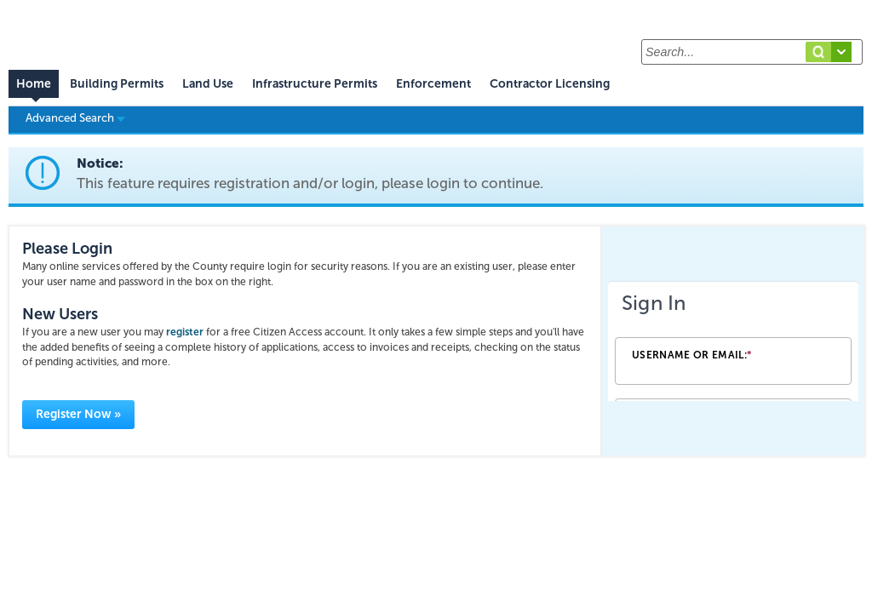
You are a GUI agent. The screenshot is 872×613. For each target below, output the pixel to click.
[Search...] (752, 52)
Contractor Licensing (550, 84)
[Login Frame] (733, 341)
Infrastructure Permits (314, 84)
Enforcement (433, 84)
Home (33, 84)
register (185, 332)
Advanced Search (75, 117)
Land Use (207, 84)
